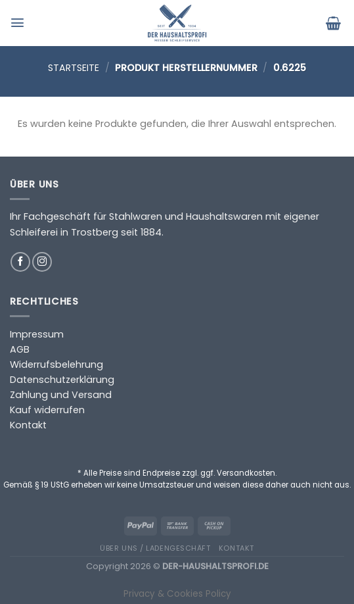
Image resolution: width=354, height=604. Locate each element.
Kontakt (28, 425)
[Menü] (19, 22)
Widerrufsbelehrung (56, 364)
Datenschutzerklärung (62, 379)
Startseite (73, 67)
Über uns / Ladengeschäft (155, 548)
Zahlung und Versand (61, 394)
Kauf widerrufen (47, 409)
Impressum (37, 334)
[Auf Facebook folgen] (20, 262)
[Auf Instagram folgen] (42, 262)
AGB (20, 349)
